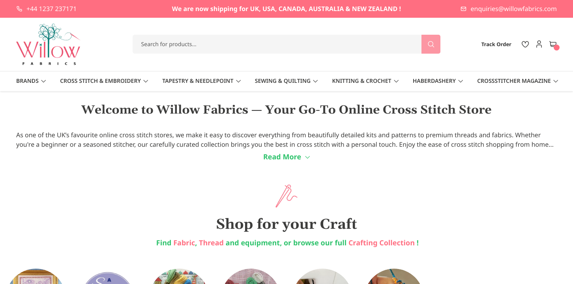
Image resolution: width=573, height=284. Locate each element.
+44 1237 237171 (51, 8)
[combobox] (287, 44)
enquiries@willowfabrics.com (514, 8)
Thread (211, 243)
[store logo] (48, 44)
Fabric (184, 243)
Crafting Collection (382, 243)
